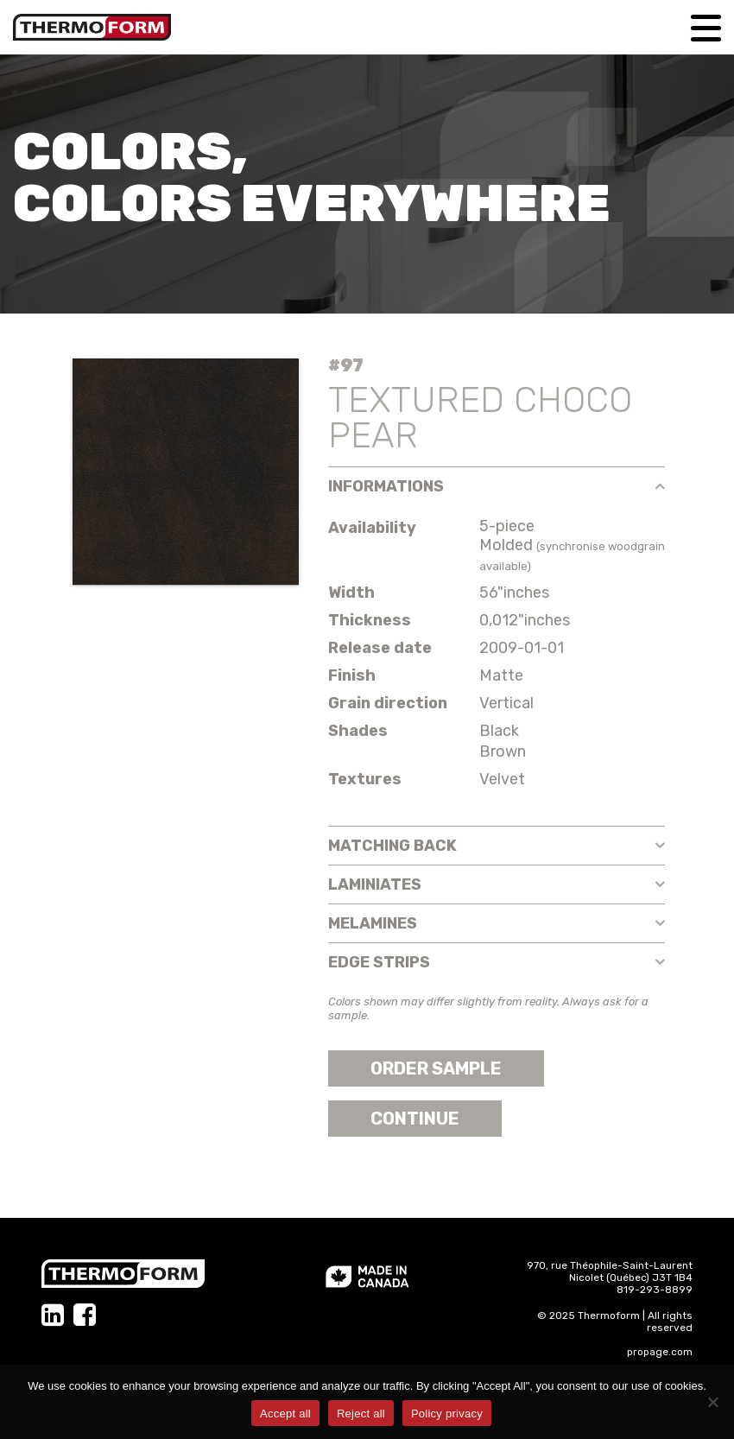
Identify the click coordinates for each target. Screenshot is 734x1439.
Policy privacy (447, 1413)
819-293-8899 (655, 1290)
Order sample (436, 1068)
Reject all (361, 1413)
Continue (414, 1118)
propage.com (660, 1352)
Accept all (285, 1413)
